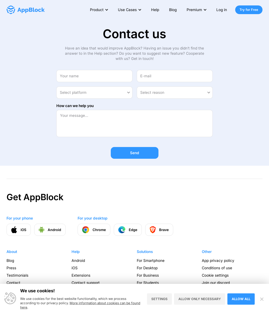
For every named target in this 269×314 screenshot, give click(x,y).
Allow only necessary (199, 299)
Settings (159, 299)
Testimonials (17, 275)
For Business (148, 275)
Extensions (81, 275)
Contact (13, 283)
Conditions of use (217, 268)
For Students (148, 283)
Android (78, 260)
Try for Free (249, 10)
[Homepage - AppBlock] (26, 9)
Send (134, 153)
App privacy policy (218, 260)
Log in (221, 10)
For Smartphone (151, 260)
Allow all (241, 299)
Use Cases (127, 10)
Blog (173, 10)
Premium (194, 10)
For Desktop (147, 268)
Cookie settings (215, 275)
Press (11, 268)
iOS (75, 268)
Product (97, 10)
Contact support (86, 283)
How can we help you (75, 106)
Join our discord (216, 283)
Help (155, 10)
